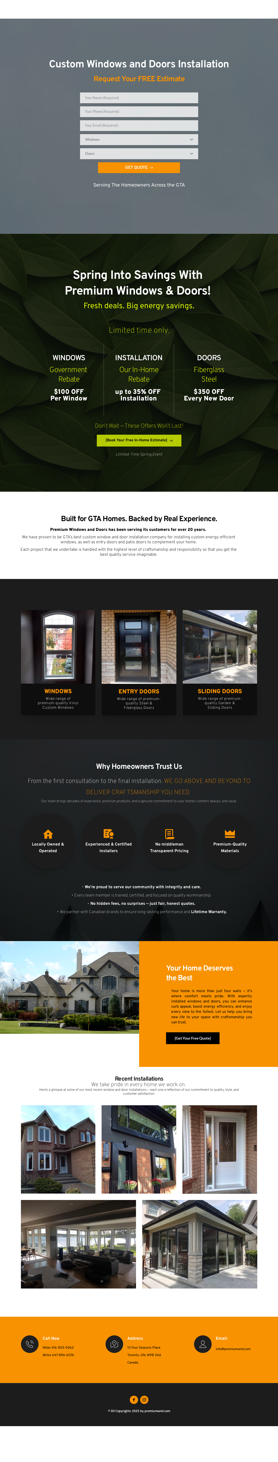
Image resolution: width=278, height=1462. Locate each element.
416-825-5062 (62, 1352)
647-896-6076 (63, 1360)
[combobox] (139, 143)
